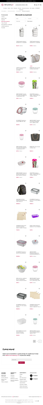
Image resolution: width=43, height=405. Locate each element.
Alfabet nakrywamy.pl (23, 386)
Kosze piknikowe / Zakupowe (6, 24)
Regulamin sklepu (23, 379)
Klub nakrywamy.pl (23, 377)
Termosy (3, 16)
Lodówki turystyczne (5, 26)
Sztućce (9, 8)
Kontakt (21, 374)
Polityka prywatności (23, 381)
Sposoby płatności (4, 377)
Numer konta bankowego (3, 376)
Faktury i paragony (4, 381)
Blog (20, 376)
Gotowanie (15, 8)
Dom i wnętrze (32, 8)
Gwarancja (12, 375)
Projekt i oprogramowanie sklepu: (35, 396)
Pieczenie (19, 8)
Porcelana (5, 8)
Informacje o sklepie (23, 384)
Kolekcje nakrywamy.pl (24, 387)
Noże (12, 8)
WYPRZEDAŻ (37, 8)
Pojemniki (3, 19)
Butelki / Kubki (3, 18)
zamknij (37, 400)
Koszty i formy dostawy (3, 380)
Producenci (21, 9)
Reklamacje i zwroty (14, 378)
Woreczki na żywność (5, 21)
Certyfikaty (12, 376)
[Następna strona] (40, 341)
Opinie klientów (22, 382)
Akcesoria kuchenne (25, 8)
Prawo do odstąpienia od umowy (14, 381)
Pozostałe (3, 27)
